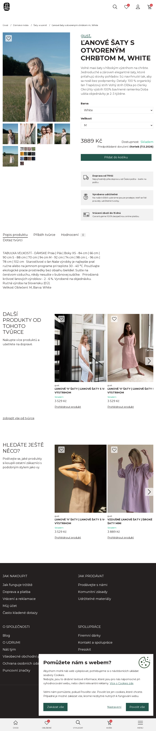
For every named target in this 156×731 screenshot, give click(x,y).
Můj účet (10, 606)
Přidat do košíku (116, 157)
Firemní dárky (89, 636)
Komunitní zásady (92, 592)
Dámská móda (20, 25)
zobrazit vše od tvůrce (18, 418)
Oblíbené (47, 724)
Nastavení (113, 706)
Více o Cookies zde (121, 683)
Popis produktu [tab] (15, 235)
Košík (109, 724)
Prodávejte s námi (92, 585)
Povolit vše (137, 706)
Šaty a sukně (40, 25)
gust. (86, 35)
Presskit (84, 650)
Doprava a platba (16, 592)
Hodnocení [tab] (73, 235)
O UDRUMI (11, 643)
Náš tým (9, 650)
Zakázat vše (55, 706)
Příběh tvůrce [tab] (44, 235)
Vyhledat (78, 728)
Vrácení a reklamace (19, 599)
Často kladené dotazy (20, 613)
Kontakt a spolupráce (95, 643)
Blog (6, 636)
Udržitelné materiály (94, 599)
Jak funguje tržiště (17, 585)
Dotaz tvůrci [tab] (13, 240)
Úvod (15, 728)
